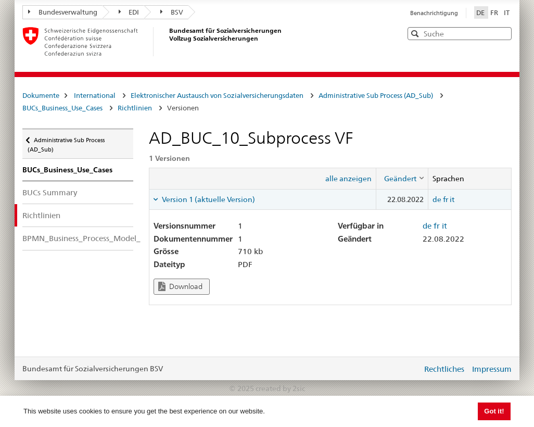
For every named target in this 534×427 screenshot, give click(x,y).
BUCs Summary (49, 192)
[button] (502, 33)
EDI (129, 12)
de (437, 199)
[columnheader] (402, 178)
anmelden (406, 369)
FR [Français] (495, 12)
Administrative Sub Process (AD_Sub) (376, 95)
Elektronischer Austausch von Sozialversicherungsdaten (217, 95)
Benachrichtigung (434, 13)
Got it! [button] (494, 411)
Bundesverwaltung (62, 12)
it (452, 199)
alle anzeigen (348, 178)
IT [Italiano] (507, 12)
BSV (171, 12)
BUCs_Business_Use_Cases (62, 108)
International (95, 95)
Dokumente (40, 95)
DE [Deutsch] (481, 12)
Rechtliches (444, 369)
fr (445, 199)
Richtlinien (135, 108)
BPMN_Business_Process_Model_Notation (77, 238)
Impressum (492, 369)
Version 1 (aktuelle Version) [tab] (207, 199)
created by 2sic (280, 388)
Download (180, 287)
